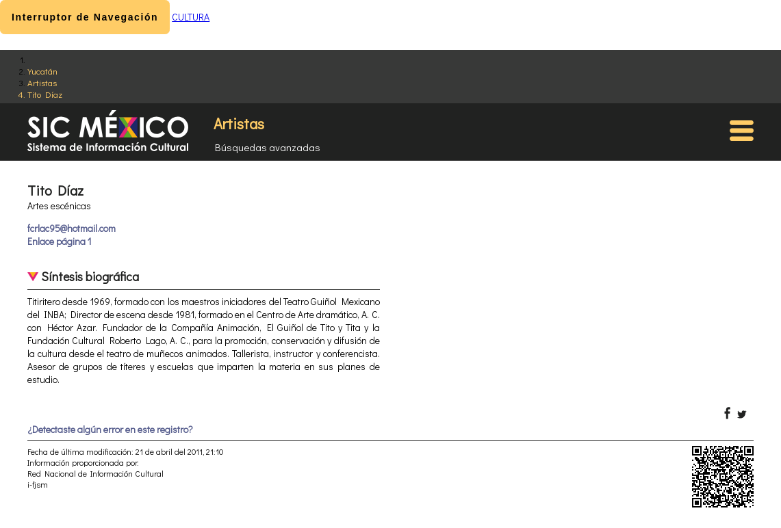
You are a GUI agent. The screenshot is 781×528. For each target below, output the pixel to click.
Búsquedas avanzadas (267, 147)
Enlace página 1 (59, 241)
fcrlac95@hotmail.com (71, 228)
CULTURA (190, 16)
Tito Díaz (44, 94)
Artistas (42, 82)
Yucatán (42, 71)
